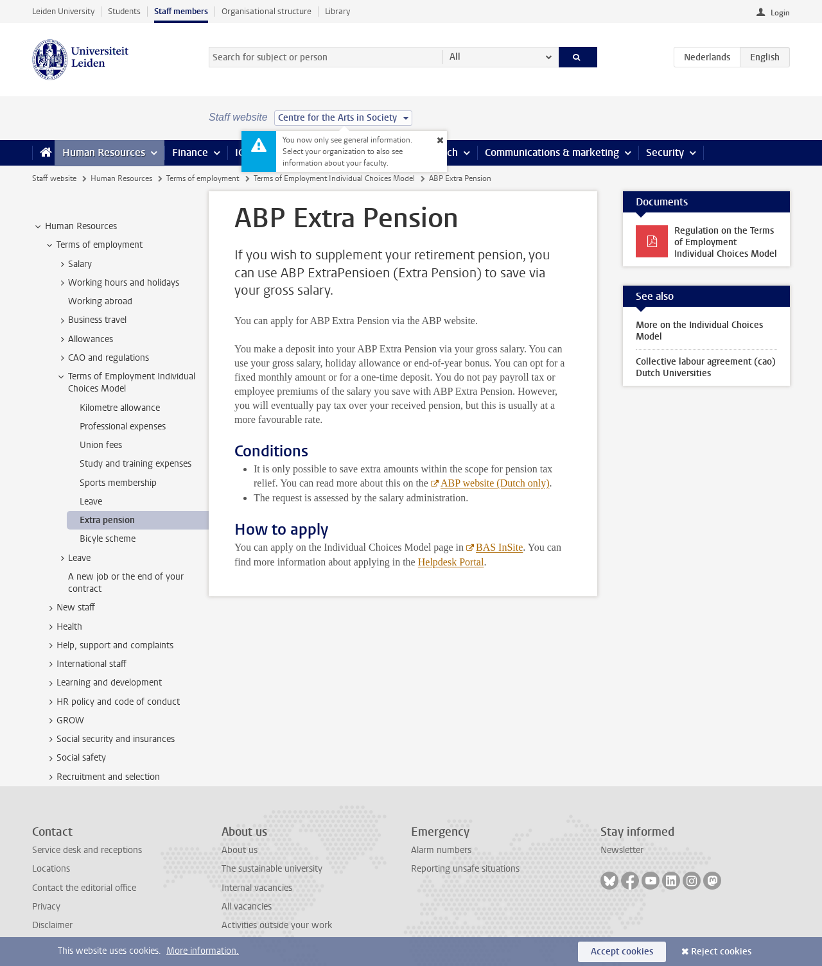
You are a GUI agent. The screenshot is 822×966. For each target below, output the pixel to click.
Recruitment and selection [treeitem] (102, 777)
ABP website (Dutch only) (494, 483)
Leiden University (63, 11)
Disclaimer (52, 925)
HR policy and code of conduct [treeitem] (112, 702)
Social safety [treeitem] (75, 758)
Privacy (46, 907)
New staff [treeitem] (69, 607)
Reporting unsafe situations (465, 869)
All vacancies (247, 907)
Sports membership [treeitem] (118, 483)
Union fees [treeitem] (101, 445)
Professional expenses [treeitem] (123, 426)
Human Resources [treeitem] (75, 226)
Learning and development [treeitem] (103, 683)
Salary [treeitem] (74, 264)
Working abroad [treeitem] (100, 301)
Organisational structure (266, 11)
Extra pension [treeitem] (107, 520)
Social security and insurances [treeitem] (109, 739)
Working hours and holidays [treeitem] (117, 283)
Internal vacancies (257, 888)
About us (240, 850)
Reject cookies (721, 951)
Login (780, 13)
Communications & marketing (552, 152)
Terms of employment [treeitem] (93, 245)
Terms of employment (202, 178)
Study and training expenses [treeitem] (135, 464)
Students (124, 11)
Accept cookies (622, 951)
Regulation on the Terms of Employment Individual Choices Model (725, 242)
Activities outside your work (277, 925)
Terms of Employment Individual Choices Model (334, 178)
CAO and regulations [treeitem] (102, 358)
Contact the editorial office (84, 888)
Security (665, 152)
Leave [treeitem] (91, 502)
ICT (242, 152)
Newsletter (621, 850)
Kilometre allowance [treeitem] (120, 408)
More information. (202, 951)
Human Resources (103, 152)
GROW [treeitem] (64, 720)
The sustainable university (272, 869)
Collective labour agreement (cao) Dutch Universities (706, 367)
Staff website (54, 178)
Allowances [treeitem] (84, 339)
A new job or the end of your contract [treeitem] (126, 583)
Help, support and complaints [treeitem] (108, 645)
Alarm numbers (441, 850)
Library (337, 11)
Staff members (181, 11)
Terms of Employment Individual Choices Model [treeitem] (125, 382)
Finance (190, 152)
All (455, 57)
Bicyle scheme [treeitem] (108, 539)
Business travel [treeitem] (91, 320)
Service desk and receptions (87, 850)
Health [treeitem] (63, 627)
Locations (51, 869)
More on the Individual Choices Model (699, 331)
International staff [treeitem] (85, 664)
